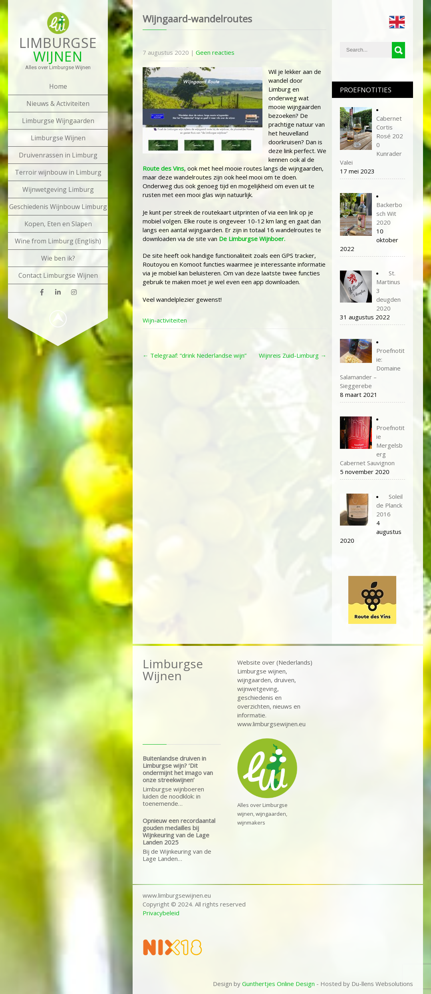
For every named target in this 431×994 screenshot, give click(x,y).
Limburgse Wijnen (58, 137)
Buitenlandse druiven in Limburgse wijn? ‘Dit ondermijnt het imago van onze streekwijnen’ (178, 769)
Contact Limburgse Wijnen (58, 275)
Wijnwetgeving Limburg (58, 189)
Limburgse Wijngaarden (58, 120)
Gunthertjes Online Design (278, 984)
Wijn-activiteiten (165, 320)
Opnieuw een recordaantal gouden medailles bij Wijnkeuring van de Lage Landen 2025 (179, 831)
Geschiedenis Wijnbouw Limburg (58, 206)
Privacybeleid (161, 913)
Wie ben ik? (58, 258)
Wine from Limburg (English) (58, 241)
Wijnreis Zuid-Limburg (292, 355)
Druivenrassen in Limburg (58, 155)
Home (58, 86)
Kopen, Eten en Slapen (58, 223)
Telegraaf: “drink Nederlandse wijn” (194, 355)
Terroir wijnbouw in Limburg (58, 172)
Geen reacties (215, 52)
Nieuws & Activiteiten (57, 103)
